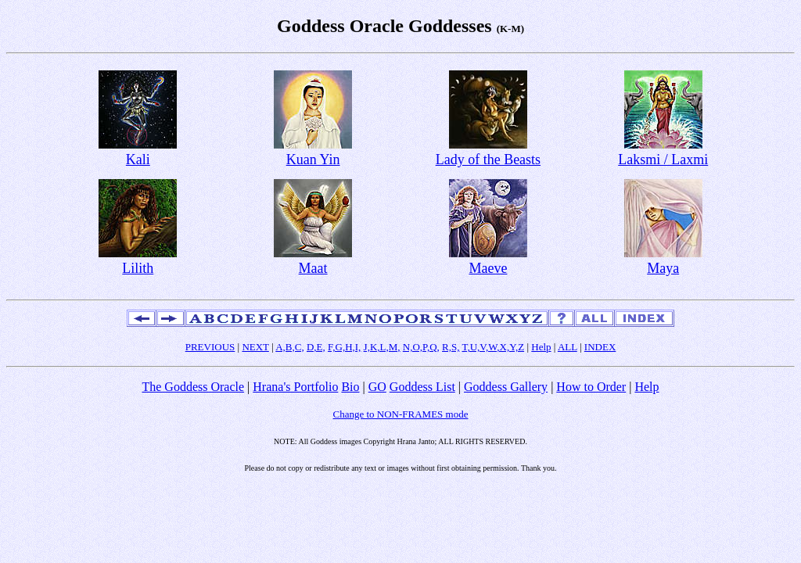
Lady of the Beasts (488, 159)
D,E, (316, 347)
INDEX (600, 347)
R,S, (450, 347)
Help (541, 347)
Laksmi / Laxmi (663, 159)
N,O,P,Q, (421, 347)
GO (377, 386)
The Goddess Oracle (193, 386)
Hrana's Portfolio (295, 386)
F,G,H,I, (344, 347)
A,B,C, (289, 347)
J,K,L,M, (382, 347)
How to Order (591, 386)
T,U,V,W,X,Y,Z (493, 347)
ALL (567, 347)
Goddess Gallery (506, 386)
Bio (350, 386)
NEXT (255, 347)
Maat (313, 268)
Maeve (488, 268)
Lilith (137, 268)
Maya (663, 268)
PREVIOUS (210, 347)
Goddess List (422, 386)
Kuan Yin (313, 159)
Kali (138, 159)
